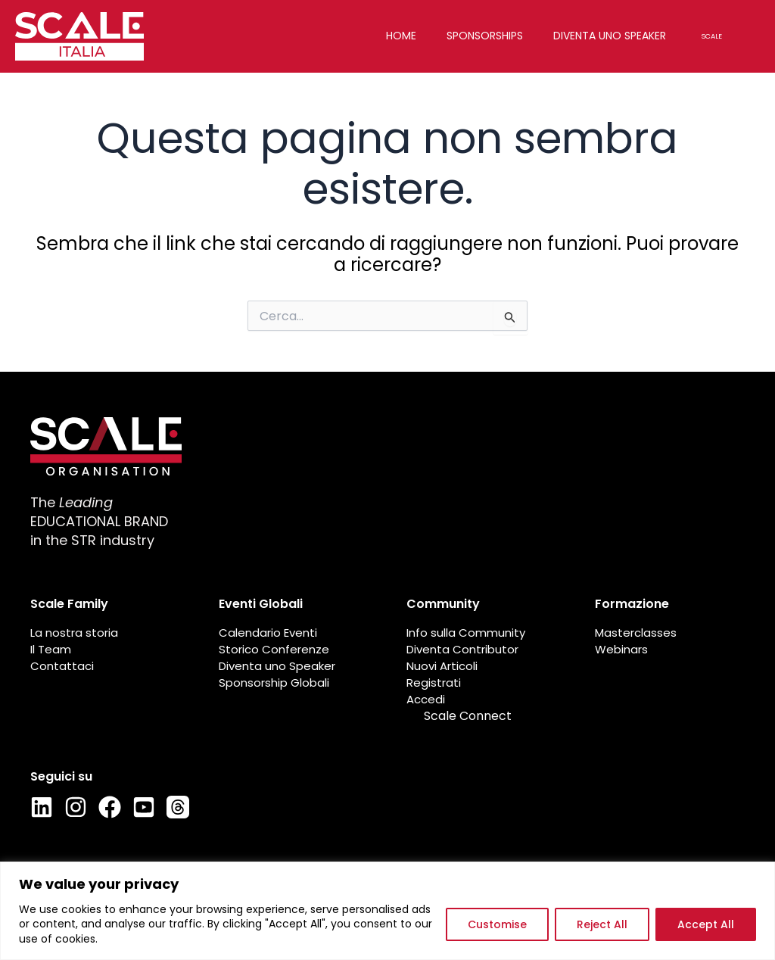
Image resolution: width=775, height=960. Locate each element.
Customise (497, 924)
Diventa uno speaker (620, 35)
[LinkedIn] (41, 807)
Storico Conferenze (274, 649)
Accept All (705, 924)
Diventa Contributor (462, 649)
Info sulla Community (465, 633)
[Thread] (178, 807)
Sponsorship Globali (274, 683)
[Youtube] (143, 807)
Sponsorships (495, 35)
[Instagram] (75, 807)
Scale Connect (468, 716)
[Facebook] (109, 807)
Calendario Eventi (268, 633)
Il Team (50, 649)
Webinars (621, 649)
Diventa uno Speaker (277, 666)
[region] (387, 911)
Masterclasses (636, 633)
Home (412, 35)
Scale (722, 36)
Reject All (602, 924)
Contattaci (62, 666)
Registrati (433, 683)
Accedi (425, 699)
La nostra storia (74, 633)
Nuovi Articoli (442, 666)
